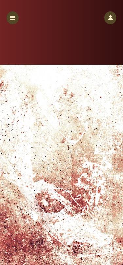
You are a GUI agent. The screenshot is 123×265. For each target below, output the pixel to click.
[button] (110, 17)
